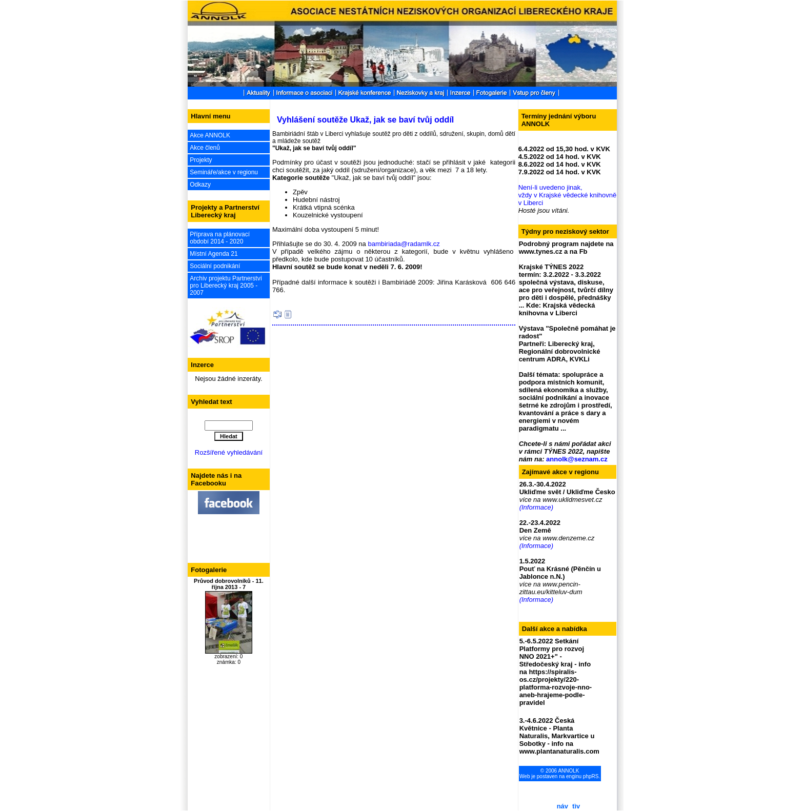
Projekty (201, 160)
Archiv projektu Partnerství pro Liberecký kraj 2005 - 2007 (226, 285)
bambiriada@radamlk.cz (403, 244)
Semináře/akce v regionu (224, 172)
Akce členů (205, 147)
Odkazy (200, 184)
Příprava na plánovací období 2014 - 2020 (220, 238)
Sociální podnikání (215, 266)
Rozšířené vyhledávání (229, 452)
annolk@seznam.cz (577, 459)
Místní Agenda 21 (213, 253)
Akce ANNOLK (210, 135)
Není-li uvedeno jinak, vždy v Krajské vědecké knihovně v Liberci (567, 195)
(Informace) (536, 507)
